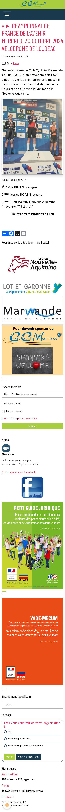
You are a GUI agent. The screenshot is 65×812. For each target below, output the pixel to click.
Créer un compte (9, 418)
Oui (10, 731)
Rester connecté (15, 411)
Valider (32, 426)
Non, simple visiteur (19, 738)
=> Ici (8, 704)
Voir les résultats (28, 756)
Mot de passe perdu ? (27, 418)
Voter (9, 756)
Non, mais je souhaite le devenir (25, 745)
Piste (16, 63)
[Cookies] (7, 805)
